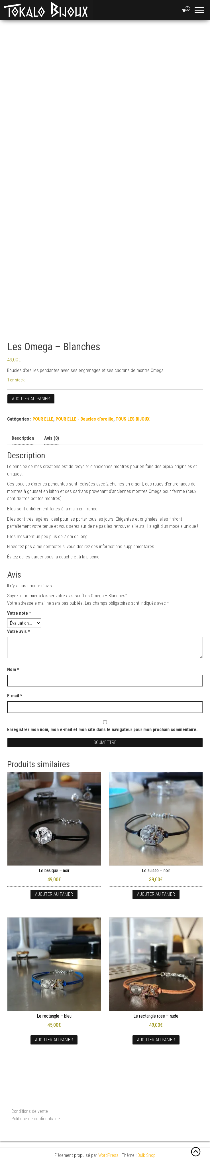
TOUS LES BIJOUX (133, 419)
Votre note (19, 613)
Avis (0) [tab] (51, 438)
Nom (13, 669)
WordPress (108, 1155)
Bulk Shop (147, 1155)
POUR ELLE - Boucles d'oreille (84, 419)
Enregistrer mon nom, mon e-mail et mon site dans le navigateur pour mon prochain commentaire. (102, 729)
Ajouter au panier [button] (54, 894)
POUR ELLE (42, 419)
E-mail (14, 696)
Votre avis (18, 631)
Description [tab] (23, 438)
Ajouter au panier (31, 398)
